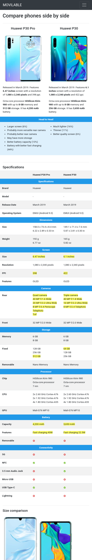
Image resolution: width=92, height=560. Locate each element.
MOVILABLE (12, 5)
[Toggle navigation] (84, 4)
